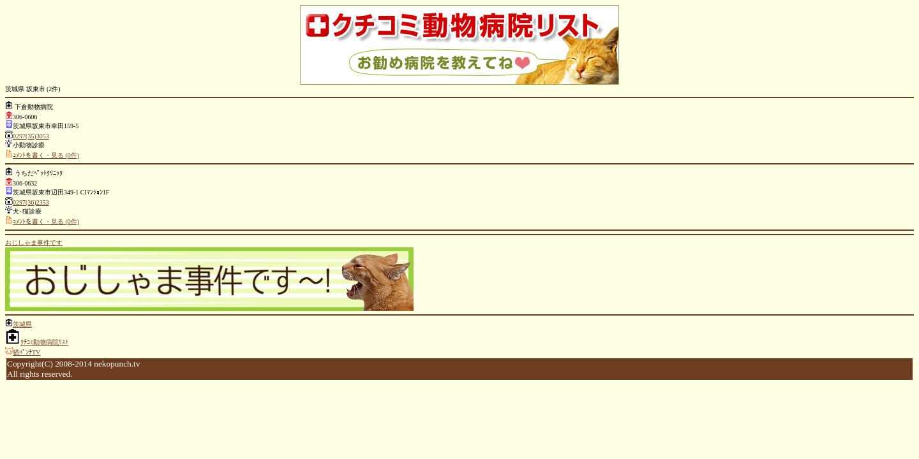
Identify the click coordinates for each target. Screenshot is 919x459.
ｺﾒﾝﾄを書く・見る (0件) (46, 155)
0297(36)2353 (31, 202)
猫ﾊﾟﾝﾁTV (26, 352)
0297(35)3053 (31, 136)
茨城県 (22, 324)
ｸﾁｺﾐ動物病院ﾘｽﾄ (44, 342)
